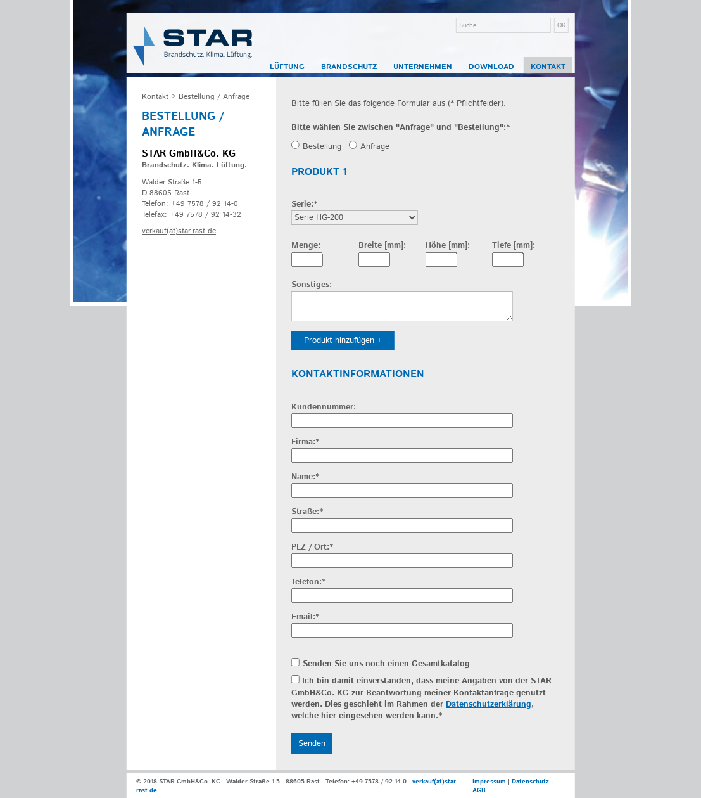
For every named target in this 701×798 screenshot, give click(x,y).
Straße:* (307, 512)
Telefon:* (308, 582)
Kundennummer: (323, 407)
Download (491, 66)
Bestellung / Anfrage (214, 96)
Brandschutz (349, 66)
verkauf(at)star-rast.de (179, 231)
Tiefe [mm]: (513, 246)
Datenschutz (530, 781)
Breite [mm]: (382, 246)
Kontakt (548, 66)
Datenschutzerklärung (488, 704)
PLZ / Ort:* (312, 547)
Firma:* (305, 442)
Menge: (305, 246)
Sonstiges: (311, 285)
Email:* (305, 617)
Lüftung (287, 66)
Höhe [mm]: (448, 246)
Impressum (489, 781)
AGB (479, 790)
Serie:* (304, 204)
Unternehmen (422, 66)
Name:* (305, 477)
